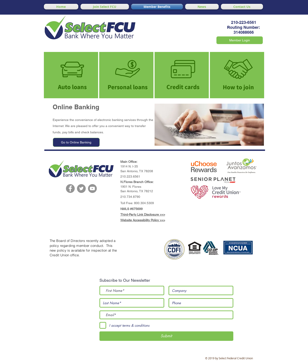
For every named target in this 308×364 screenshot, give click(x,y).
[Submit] (166, 336)
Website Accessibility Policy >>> (142, 220)
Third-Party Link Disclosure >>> (142, 214)
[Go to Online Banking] (76, 142)
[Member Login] (239, 40)
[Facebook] (70, 188)
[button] (204, 168)
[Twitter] (81, 188)
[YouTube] (92, 188)
